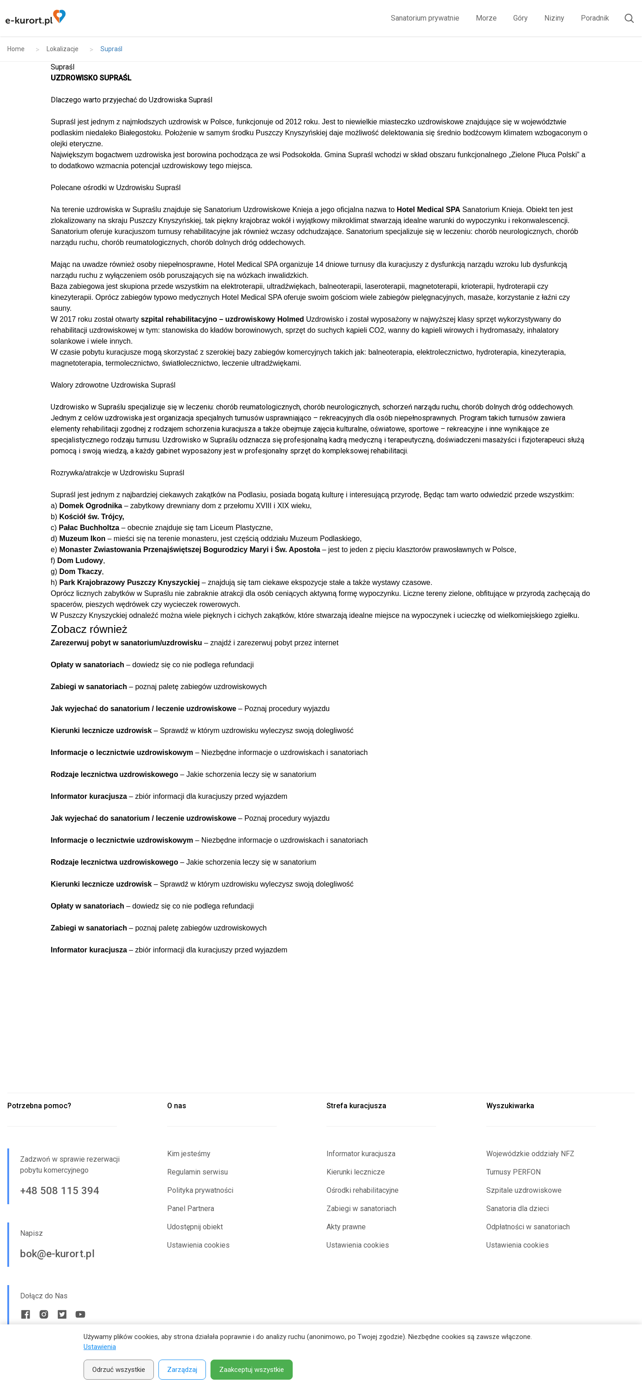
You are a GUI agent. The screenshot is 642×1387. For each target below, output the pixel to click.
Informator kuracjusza (360, 1153)
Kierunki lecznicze (355, 1172)
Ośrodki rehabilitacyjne (362, 1190)
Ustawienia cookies (198, 1245)
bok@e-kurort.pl (57, 1253)
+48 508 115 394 (59, 1190)
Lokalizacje (63, 49)
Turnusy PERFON (513, 1172)
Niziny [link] (554, 18)
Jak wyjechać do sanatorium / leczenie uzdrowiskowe (143, 708)
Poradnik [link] (595, 18)
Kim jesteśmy (188, 1153)
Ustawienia (100, 1347)
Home (16, 49)
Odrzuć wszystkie (118, 1370)
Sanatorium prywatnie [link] (425, 18)
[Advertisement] (321, 1024)
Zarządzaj (182, 1370)
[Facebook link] (25, 1314)
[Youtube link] (80, 1314)
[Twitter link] (62, 1314)
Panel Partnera (190, 1208)
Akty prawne (346, 1226)
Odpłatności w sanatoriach (528, 1226)
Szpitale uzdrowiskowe (524, 1190)
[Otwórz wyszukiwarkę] (625, 18)
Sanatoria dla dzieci (517, 1208)
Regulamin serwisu (197, 1172)
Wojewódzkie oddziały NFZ (530, 1153)
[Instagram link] (43, 1314)
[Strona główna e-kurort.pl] (35, 18)
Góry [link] (520, 18)
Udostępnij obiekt (195, 1226)
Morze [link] (486, 18)
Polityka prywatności (200, 1190)
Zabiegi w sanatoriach (361, 1208)
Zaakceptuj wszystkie (251, 1370)
